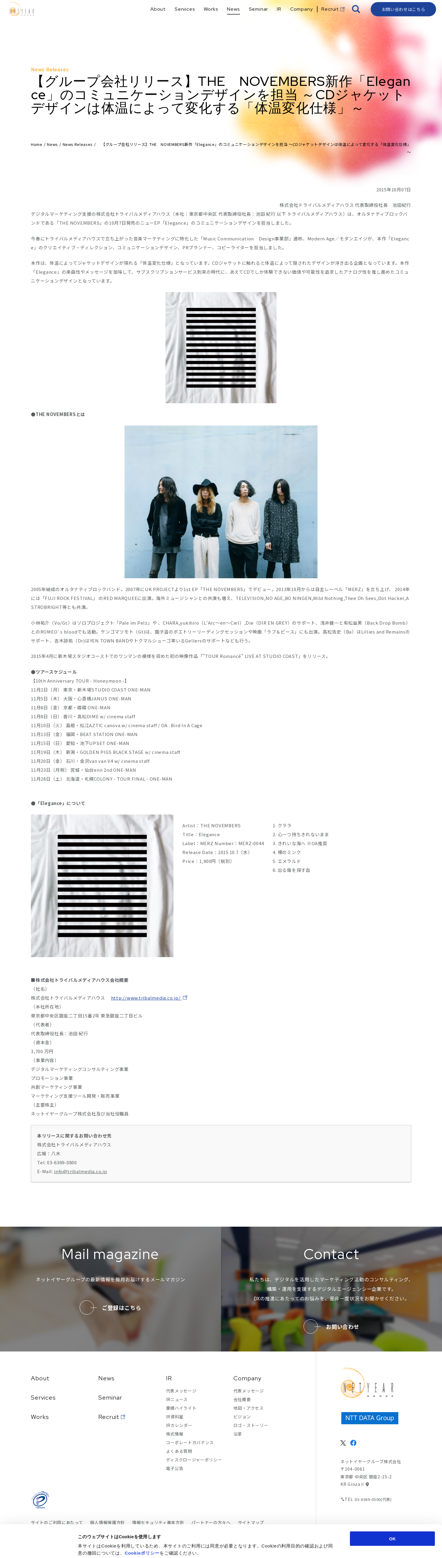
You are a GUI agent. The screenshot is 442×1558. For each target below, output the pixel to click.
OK (392, 1507)
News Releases (78, 144)
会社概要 (242, 1399)
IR (169, 1378)
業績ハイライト (181, 1408)
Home (36, 144)
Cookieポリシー (142, 1522)
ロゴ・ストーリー (251, 1425)
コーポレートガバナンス (190, 1442)
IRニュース (177, 1399)
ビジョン (242, 1417)
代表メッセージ (181, 1391)
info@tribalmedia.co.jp (80, 1171)
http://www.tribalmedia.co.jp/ (146, 998)
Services (43, 1397)
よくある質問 (179, 1451)
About (40, 1378)
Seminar (110, 1397)
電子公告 (175, 1468)
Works (40, 1417)
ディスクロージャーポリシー (194, 1460)
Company (247, 1378)
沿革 (237, 1434)
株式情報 (175, 1434)
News (52, 144)
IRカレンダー (179, 1425)
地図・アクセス (248, 1408)
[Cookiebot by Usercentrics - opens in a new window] (38, 1546)
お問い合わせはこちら (403, 19)
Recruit (108, 1417)
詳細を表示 (289, 1546)
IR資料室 (175, 1417)
